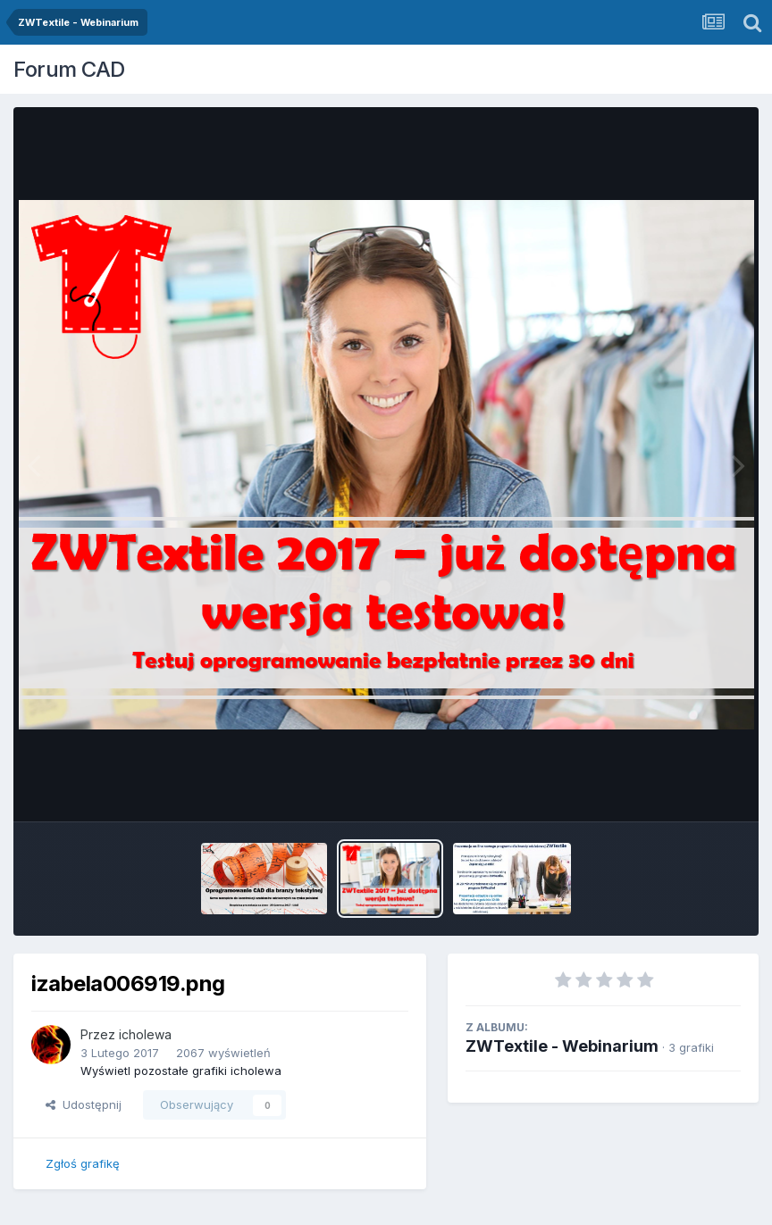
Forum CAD (69, 69)
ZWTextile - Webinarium (562, 1046)
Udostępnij (84, 1104)
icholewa (145, 1034)
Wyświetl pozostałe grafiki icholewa (180, 1070)
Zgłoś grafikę (83, 1163)
